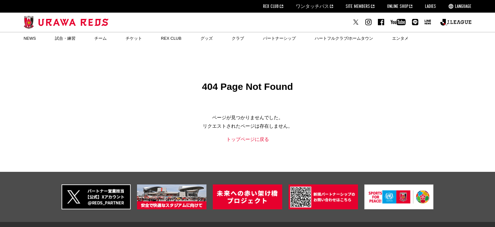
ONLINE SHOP (397, 6)
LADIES (430, 6)
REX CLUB (271, 6)
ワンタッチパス (312, 6)
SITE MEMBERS (358, 6)
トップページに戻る (247, 139)
